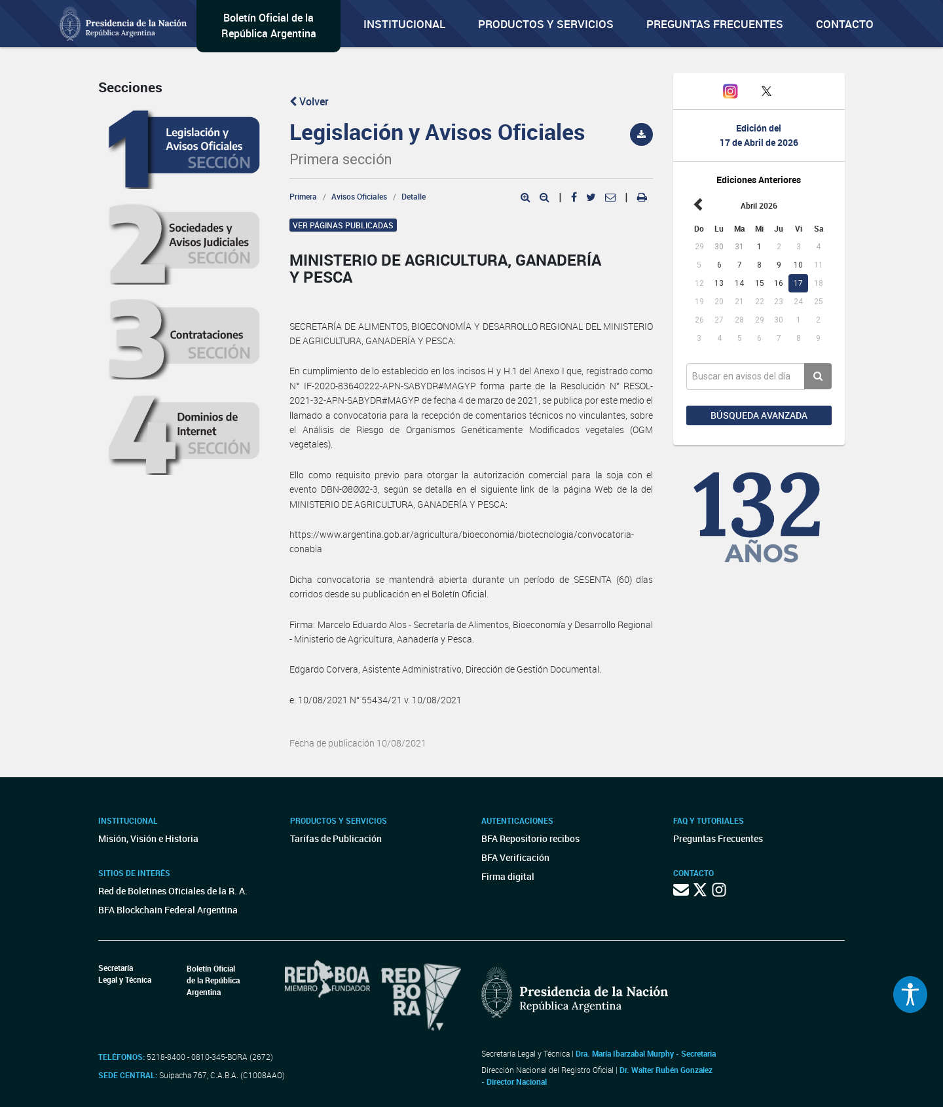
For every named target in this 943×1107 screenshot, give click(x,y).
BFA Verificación (515, 857)
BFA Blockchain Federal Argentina (168, 910)
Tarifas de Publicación (336, 838)
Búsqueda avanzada (759, 415)
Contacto (845, 23)
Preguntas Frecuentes (714, 23)
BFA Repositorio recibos (530, 838)
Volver (309, 101)
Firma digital (507, 876)
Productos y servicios (546, 23)
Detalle (413, 196)
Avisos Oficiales (359, 196)
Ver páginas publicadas (343, 225)
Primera (303, 196)
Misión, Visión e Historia (148, 838)
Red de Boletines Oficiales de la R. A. (173, 891)
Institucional (404, 23)
